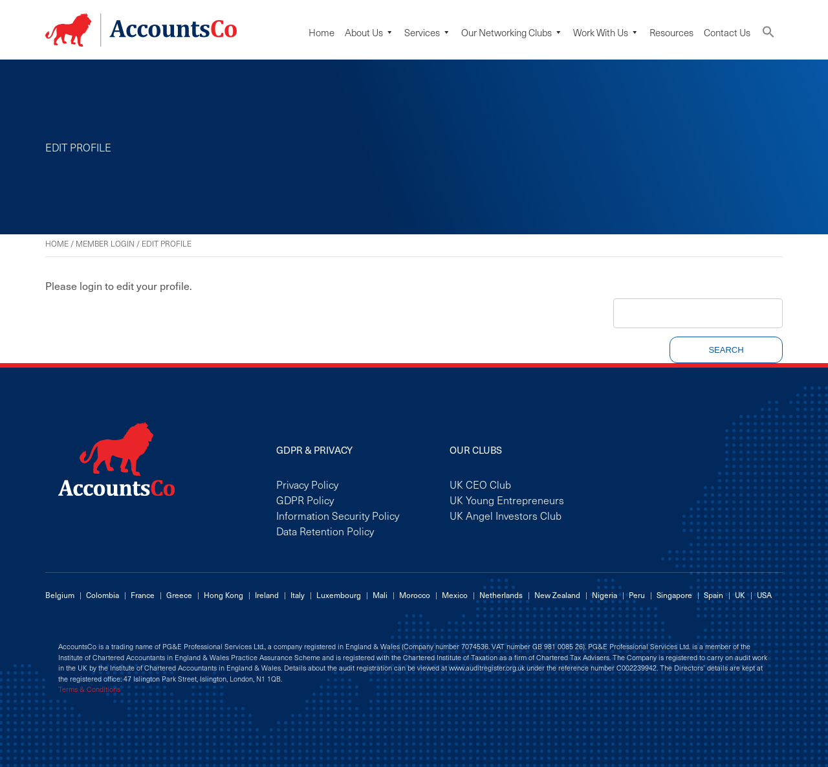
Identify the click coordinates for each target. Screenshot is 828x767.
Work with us (606, 32)
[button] (768, 34)
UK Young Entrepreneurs (507, 499)
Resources (671, 32)
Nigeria (604, 595)
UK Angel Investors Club (505, 515)
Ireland (267, 595)
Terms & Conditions (89, 689)
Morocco (414, 595)
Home (321, 32)
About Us (369, 32)
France (143, 595)
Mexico (455, 595)
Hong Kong (223, 595)
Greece (179, 595)
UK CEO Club (480, 484)
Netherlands (501, 595)
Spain (713, 595)
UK (740, 595)
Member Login (105, 243)
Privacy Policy (307, 484)
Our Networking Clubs (512, 32)
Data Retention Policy (325, 531)
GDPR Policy (305, 499)
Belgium (59, 595)
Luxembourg (338, 595)
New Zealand (557, 595)
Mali (380, 595)
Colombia (102, 595)
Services (427, 32)
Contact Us (727, 32)
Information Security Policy (337, 515)
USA (764, 595)
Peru (637, 595)
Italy (297, 595)
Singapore (674, 595)
